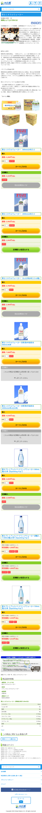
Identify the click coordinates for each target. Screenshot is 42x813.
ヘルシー (10, 749)
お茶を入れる (16, 753)
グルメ (10, 753)
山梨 (22, 756)
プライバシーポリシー (7, 780)
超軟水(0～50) (11, 748)
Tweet (2, 730)
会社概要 (3, 771)
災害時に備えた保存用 (18, 754)
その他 (10, 754)
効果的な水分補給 (18, 749)
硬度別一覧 (4, 748)
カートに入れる (21, 166)
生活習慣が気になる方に (20, 751)
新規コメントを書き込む (9, 739)
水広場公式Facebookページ (21, 789)
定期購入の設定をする (21, 250)
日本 (9, 756)
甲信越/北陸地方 (16, 756)
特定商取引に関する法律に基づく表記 (11, 775)
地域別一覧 (4, 756)
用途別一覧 (4, 749)
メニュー (3, 784)
